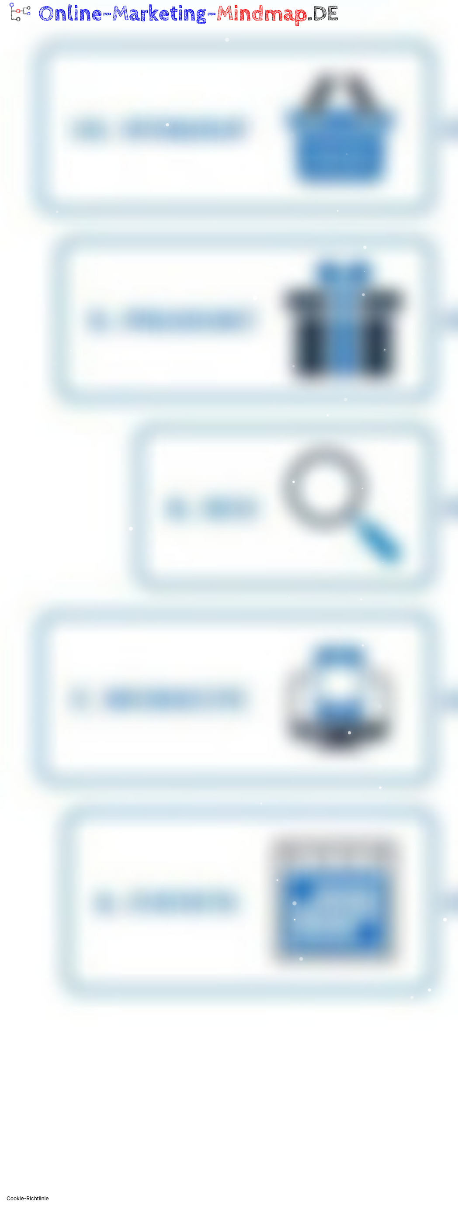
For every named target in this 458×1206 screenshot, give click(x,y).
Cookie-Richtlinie (28, 1198)
